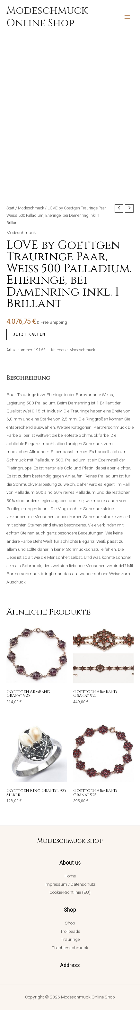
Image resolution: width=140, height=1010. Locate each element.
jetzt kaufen (29, 334)
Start (10, 208)
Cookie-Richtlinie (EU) (70, 892)
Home (70, 875)
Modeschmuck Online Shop (47, 17)
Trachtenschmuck (70, 947)
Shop (70, 922)
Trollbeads (70, 931)
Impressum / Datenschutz (70, 884)
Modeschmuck (31, 208)
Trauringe (70, 939)
